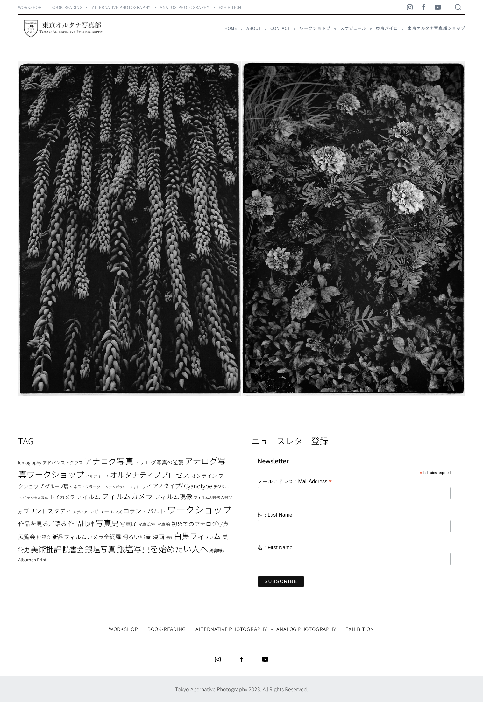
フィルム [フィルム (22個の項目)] (88, 496)
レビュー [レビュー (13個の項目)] (99, 511)
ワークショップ (315, 28)
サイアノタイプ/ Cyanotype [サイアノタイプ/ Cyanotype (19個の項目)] (176, 486)
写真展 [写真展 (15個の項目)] (128, 524)
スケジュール (353, 28)
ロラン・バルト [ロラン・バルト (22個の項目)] (144, 510)
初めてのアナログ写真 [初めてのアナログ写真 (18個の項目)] (200, 523)
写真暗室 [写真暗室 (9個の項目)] (146, 524)
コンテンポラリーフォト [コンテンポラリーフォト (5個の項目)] (121, 486)
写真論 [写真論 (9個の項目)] (163, 524)
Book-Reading (67, 7)
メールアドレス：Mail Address (295, 482)
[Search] (458, 7)
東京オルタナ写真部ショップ (436, 28)
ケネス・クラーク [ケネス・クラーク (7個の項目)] (85, 487)
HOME (230, 28)
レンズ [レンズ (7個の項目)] (116, 512)
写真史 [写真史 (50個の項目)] (107, 522)
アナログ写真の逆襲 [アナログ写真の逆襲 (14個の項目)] (159, 462)
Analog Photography (184, 7)
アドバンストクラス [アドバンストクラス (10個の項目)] (62, 462)
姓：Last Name (275, 515)
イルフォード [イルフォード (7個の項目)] (97, 476)
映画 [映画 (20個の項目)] (158, 536)
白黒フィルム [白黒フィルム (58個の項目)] (197, 535)
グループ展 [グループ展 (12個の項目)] (56, 486)
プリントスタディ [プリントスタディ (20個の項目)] (47, 510)
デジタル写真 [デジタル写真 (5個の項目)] (37, 497)
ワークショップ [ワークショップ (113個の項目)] (199, 509)
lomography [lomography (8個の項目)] (29, 463)
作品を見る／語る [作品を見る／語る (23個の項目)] (42, 523)
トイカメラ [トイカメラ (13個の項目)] (62, 497)
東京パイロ (387, 28)
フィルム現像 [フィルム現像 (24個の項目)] (173, 496)
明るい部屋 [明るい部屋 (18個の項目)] (136, 536)
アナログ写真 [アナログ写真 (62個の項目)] (108, 461)
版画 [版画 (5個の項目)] (169, 537)
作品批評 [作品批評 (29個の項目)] (81, 523)
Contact (280, 28)
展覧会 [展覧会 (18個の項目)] (26, 536)
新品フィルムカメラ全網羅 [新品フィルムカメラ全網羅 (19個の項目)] (86, 536)
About (253, 28)
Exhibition (230, 7)
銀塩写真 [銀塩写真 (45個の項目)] (100, 549)
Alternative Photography (121, 7)
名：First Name (275, 547)
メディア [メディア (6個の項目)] (80, 511)
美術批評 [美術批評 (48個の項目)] (46, 548)
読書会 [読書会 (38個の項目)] (73, 549)
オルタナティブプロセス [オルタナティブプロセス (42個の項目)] (150, 474)
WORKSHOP (30, 7)
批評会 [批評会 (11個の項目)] (44, 537)
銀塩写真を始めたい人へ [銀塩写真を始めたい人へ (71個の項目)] (162, 548)
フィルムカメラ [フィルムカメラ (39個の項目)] (127, 496)
